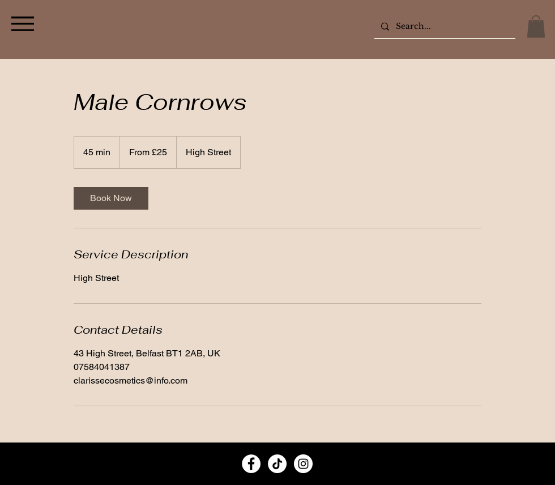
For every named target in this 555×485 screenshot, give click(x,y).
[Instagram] (303, 463)
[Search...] (444, 26)
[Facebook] (251, 463)
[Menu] (22, 23)
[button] (536, 26)
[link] (111, 198)
